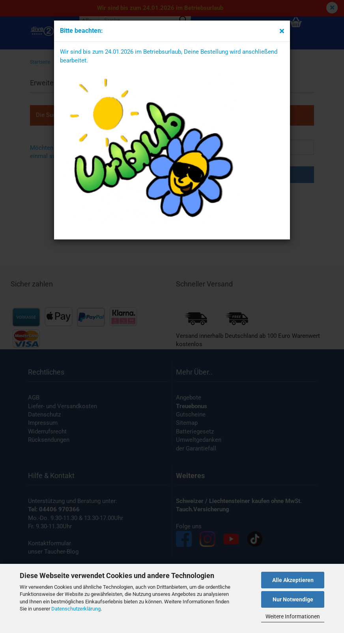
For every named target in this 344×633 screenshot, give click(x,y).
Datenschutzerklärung (76, 609)
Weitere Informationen (292, 616)
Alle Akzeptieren (293, 580)
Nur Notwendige (293, 599)
